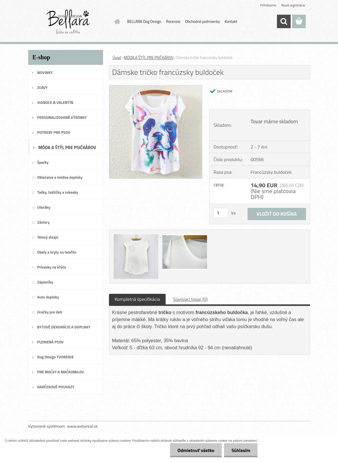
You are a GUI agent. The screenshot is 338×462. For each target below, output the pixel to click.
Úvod (117, 57)
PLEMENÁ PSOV (50, 342)
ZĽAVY (42, 87)
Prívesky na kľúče (51, 267)
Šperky (43, 162)
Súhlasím (240, 450)
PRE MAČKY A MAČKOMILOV (60, 372)
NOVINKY (45, 72)
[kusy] (220, 213)
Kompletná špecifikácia (137, 299)
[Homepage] (116, 21)
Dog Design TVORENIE (55, 357)
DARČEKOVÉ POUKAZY (56, 387)
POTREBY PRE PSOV (53, 132)
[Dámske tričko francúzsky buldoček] (155, 87)
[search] (283, 21)
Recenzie (173, 21)
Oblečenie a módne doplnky (60, 177)
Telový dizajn (47, 237)
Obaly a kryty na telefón (57, 252)
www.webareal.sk (82, 426)
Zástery (43, 222)
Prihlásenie (268, 5)
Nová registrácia (293, 5)
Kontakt (231, 21)
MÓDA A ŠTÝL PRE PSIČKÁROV (67, 147)
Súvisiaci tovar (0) (190, 299)
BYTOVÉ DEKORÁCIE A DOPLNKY (63, 327)
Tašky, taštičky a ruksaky (57, 192)
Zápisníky (45, 282)
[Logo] (68, 21)
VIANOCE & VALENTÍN (55, 102)
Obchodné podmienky (202, 21)
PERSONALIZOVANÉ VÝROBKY (62, 117)
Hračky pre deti (49, 312)
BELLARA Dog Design (144, 21)
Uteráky (44, 207)
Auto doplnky (48, 297)
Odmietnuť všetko (195, 450)
